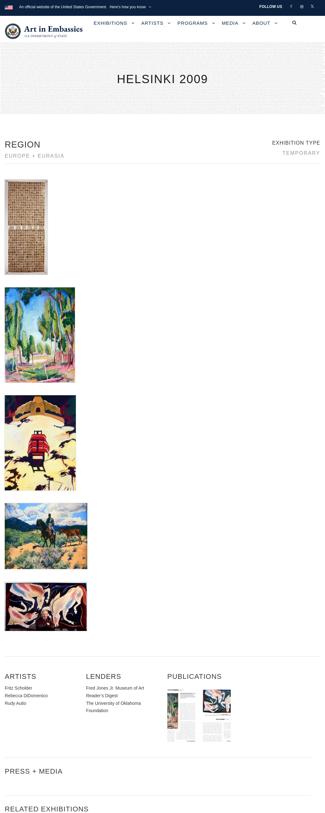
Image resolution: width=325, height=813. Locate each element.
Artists (152, 23)
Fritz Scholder (18, 423)
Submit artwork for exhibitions (258, 754)
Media (230, 23)
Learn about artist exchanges (257, 726)
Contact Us (25, 718)
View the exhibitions (248, 711)
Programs (192, 23)
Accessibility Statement (39, 733)
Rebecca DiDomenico (26, 431)
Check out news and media (255, 740)
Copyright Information (38, 747)
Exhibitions (110, 23)
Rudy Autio (15, 438)
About (261, 23)
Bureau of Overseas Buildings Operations (60, 761)
